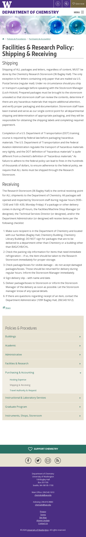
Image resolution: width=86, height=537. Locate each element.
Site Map (43, 517)
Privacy (43, 511)
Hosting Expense (18, 379)
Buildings (10, 336)
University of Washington (38, 530)
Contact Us (43, 523)
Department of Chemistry (30, 12)
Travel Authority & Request (23, 390)
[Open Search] (66, 4)
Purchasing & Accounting (39, 39)
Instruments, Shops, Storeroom (23, 415)
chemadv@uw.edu (43, 505)
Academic (10, 345)
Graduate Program (16, 406)
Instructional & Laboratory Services (25, 397)
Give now (78, 3)
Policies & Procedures (16, 39)
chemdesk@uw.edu (43, 495)
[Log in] (58, 4)
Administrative (13, 354)
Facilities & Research (16, 363)
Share (7, 307)
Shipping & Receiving (20, 385)
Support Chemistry (43, 449)
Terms (43, 514)
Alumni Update (43, 520)
